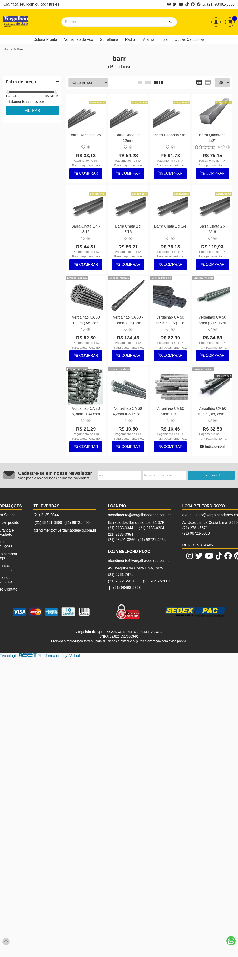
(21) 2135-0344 (46, 515)
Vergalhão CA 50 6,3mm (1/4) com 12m (86, 412)
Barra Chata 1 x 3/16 (128, 229)
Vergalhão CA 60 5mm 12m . (170, 411)
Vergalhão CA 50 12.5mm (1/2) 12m (170, 320)
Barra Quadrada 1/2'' (212, 138)
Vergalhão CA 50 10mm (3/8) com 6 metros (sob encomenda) (212, 412)
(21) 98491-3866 (219, 4)
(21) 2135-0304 (151, 528)
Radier (130, 39)
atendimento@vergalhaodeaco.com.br (64, 530)
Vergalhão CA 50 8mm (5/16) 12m (212, 320)
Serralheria (109, 39)
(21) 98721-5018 (121, 581)
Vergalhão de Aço (78, 39)
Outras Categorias (190, 39)
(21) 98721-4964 (78, 523)
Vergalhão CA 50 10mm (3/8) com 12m (86, 320)
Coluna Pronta (45, 39)
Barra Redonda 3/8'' (85, 135)
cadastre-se (50, 4)
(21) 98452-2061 (156, 581)
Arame (148, 39)
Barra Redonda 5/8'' (170, 135)
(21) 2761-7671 (120, 575)
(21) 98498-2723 (127, 588)
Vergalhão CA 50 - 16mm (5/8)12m (128, 320)
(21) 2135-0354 (120, 534)
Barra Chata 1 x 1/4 (170, 226)
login (30, 4)
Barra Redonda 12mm (128, 138)
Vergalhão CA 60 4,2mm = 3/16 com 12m (128, 412)
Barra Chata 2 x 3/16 (212, 229)
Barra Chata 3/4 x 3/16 (85, 229)
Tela (164, 39)
